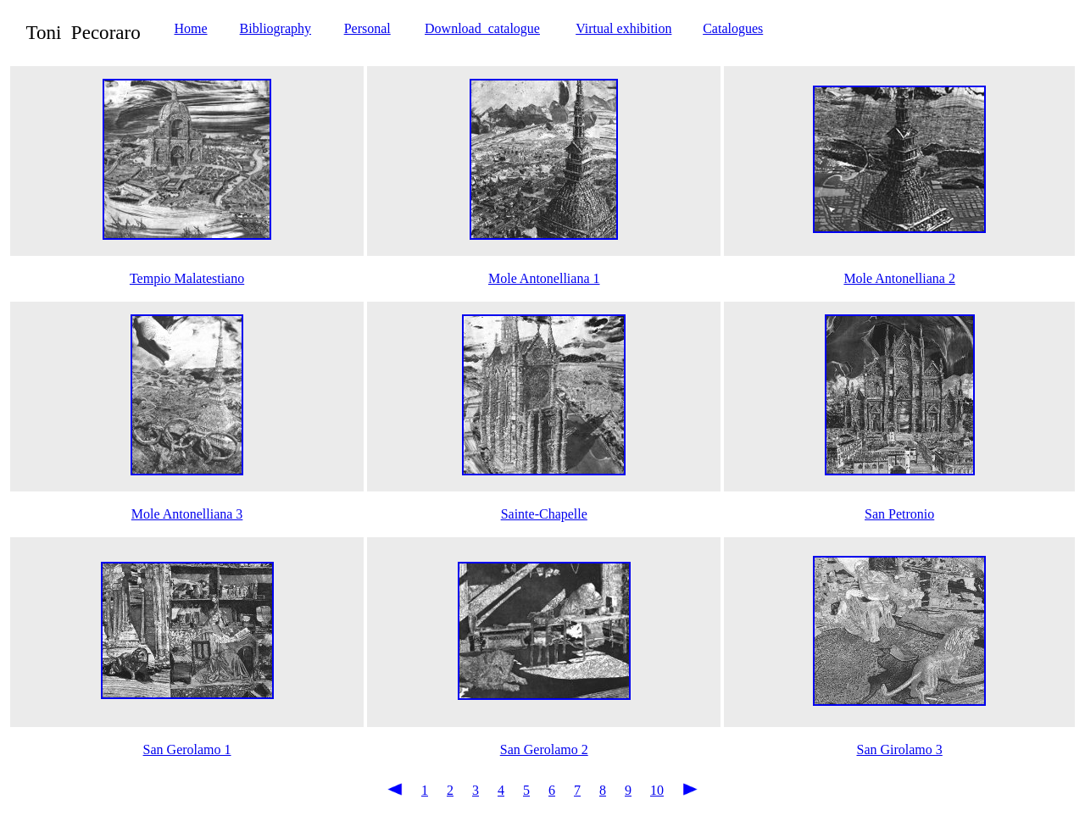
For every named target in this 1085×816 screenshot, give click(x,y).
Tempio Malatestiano (187, 278)
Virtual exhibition (623, 28)
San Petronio (899, 514)
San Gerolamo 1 (187, 749)
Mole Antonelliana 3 (187, 514)
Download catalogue (482, 28)
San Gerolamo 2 (544, 749)
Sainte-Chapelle (544, 514)
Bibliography (275, 28)
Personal (367, 28)
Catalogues (733, 28)
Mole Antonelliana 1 (544, 278)
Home (190, 28)
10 (657, 790)
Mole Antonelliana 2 (899, 278)
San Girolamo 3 (899, 749)
